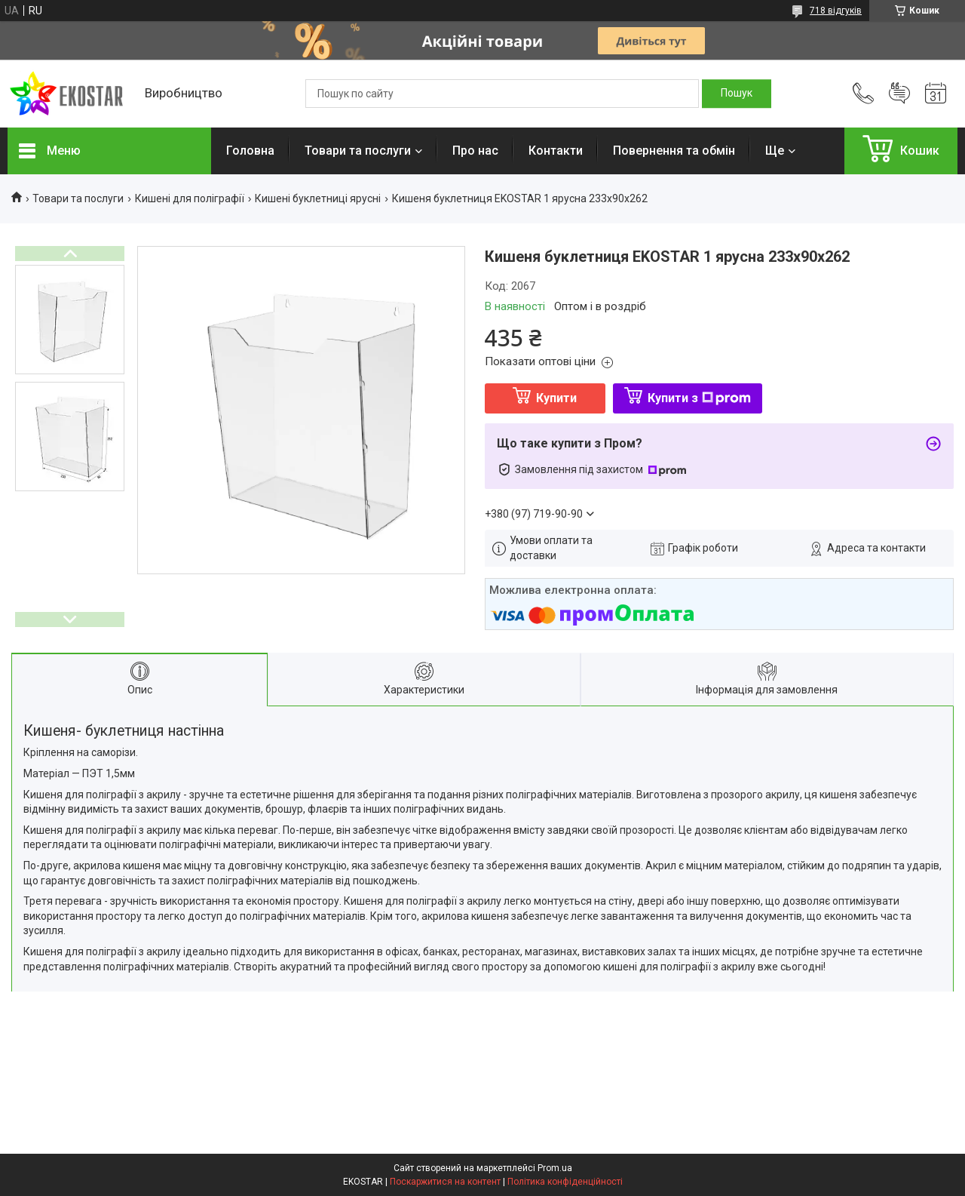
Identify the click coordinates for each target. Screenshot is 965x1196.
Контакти (555, 150)
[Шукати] (736, 93)
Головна (250, 150)
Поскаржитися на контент (445, 1181)
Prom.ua (555, 1168)
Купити (556, 398)
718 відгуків (836, 10)
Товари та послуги (358, 150)
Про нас (475, 150)
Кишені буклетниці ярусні (318, 198)
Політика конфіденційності (565, 1181)
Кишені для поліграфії (189, 198)
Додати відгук (899, 93)
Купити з (699, 398)
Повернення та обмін (674, 150)
